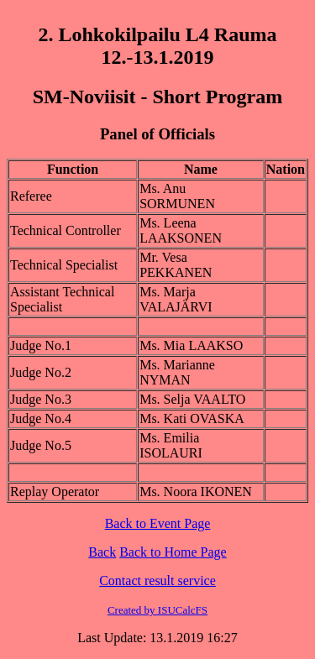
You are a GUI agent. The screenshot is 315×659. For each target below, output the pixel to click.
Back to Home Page (173, 552)
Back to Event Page (158, 523)
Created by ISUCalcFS (157, 610)
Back (102, 552)
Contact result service (157, 580)
